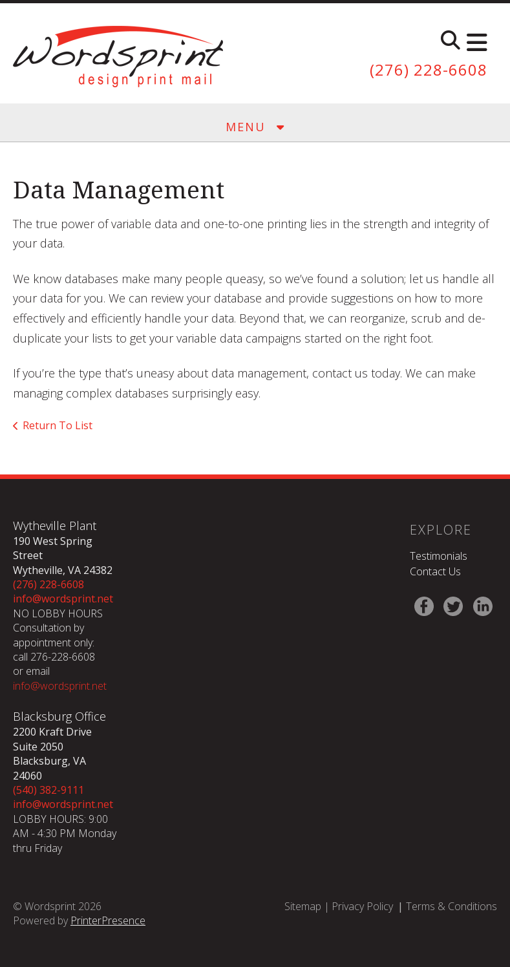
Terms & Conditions (451, 906)
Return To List (57, 425)
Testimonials (438, 556)
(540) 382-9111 (48, 790)
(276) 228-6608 (428, 69)
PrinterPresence (107, 920)
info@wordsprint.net (63, 598)
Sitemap (302, 906)
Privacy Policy (362, 906)
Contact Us (435, 571)
